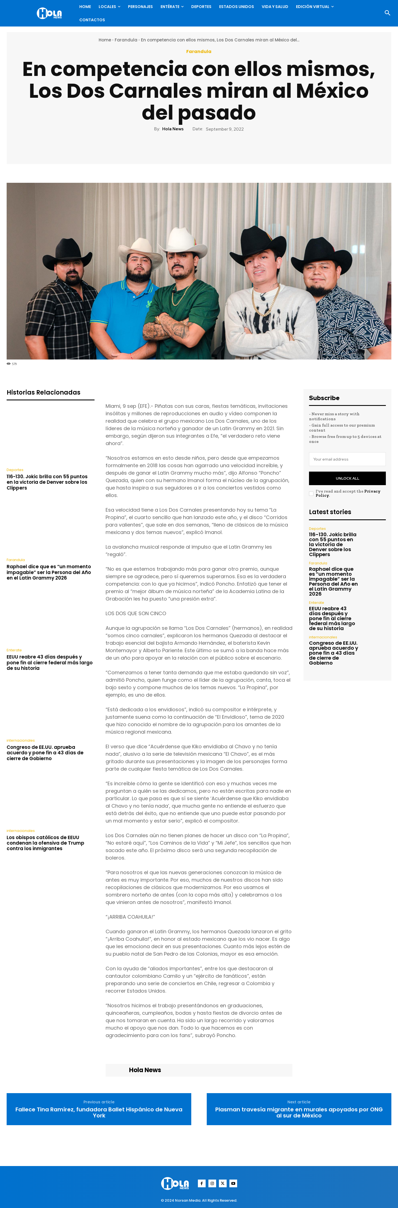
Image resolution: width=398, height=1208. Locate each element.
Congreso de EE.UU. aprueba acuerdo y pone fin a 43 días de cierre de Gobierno (45, 753)
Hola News (173, 128)
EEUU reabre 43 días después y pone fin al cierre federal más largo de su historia (50, 663)
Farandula (126, 40)
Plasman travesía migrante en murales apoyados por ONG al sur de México (299, 1112)
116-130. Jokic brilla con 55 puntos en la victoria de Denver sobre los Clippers (47, 482)
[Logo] (50, 13)
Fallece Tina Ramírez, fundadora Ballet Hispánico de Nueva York (98, 1112)
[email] (347, 459)
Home (105, 40)
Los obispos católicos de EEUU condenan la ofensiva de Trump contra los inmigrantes (45, 843)
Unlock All (347, 478)
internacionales (21, 740)
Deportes (15, 470)
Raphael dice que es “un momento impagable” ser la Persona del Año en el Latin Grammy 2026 (49, 572)
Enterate (14, 650)
